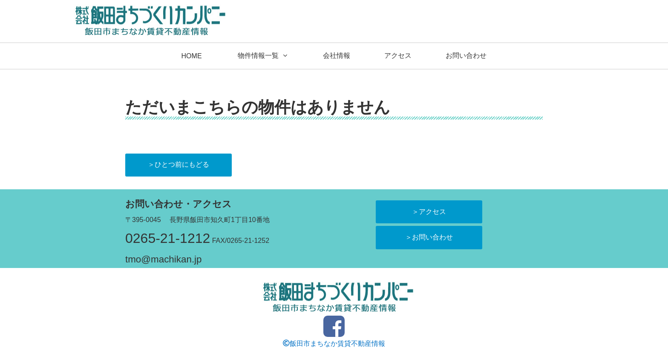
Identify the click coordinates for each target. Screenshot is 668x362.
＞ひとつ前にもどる (178, 164)
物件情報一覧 (258, 55)
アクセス (398, 55)
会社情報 (336, 55)
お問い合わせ (466, 55)
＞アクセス (429, 211)
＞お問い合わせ (429, 237)
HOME (191, 56)
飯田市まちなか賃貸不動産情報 (334, 343)
